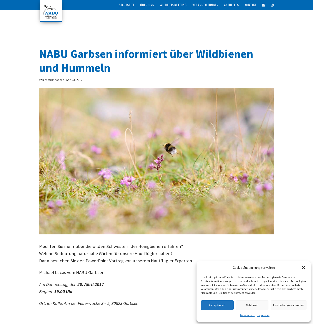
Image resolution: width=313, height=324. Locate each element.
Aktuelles (231, 5)
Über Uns (147, 5)
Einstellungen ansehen (288, 305)
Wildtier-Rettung (173, 5)
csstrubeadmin (54, 80)
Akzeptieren (217, 305)
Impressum (263, 315)
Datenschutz (247, 315)
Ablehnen (252, 305)
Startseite (127, 5)
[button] (303, 268)
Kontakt (250, 5)
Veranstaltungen (205, 5)
